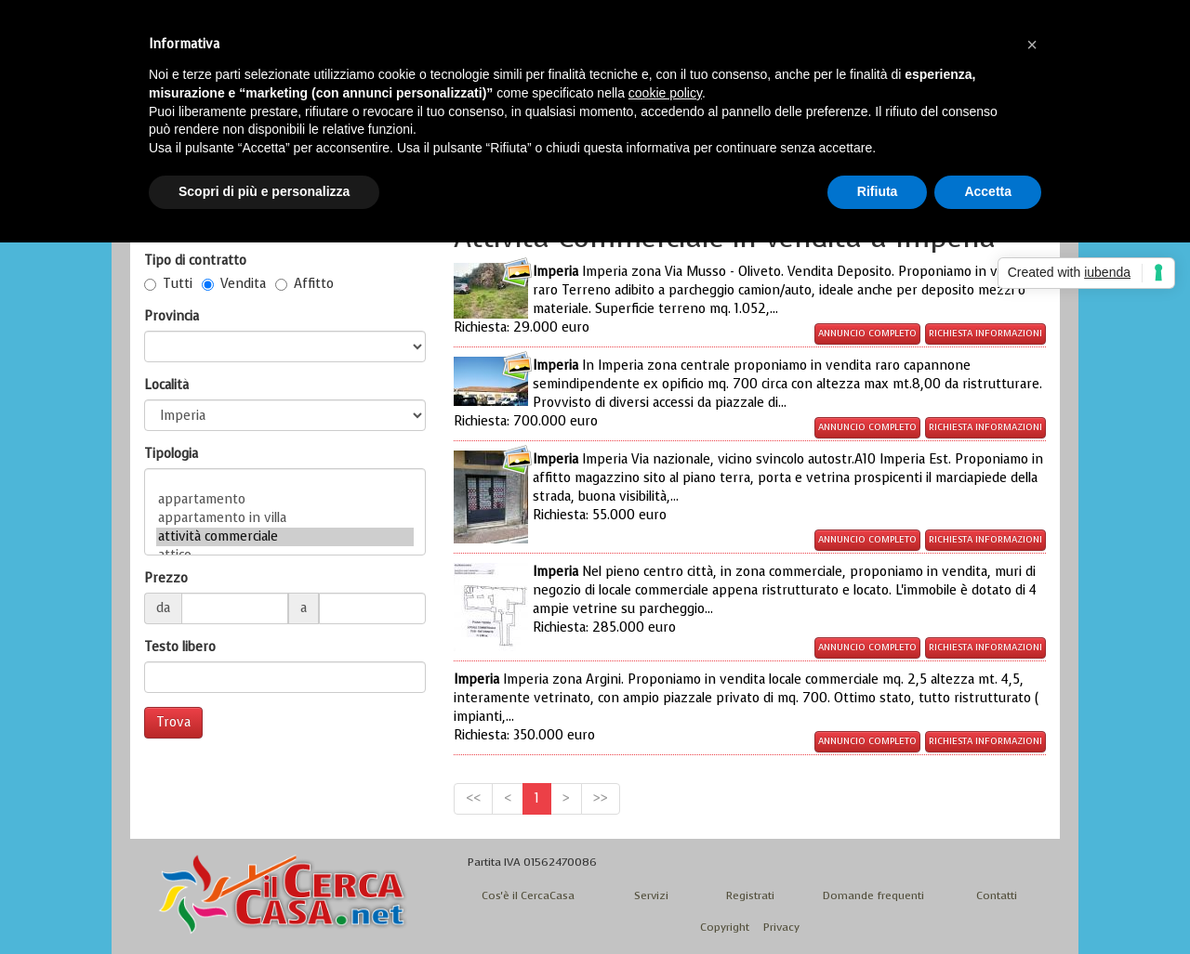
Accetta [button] (988, 191)
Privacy (781, 927)
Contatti (996, 895)
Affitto (304, 284)
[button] (1032, 44)
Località (166, 385)
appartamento (285, 499)
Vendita (234, 284)
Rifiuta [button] (877, 191)
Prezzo (166, 578)
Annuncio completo (867, 333)
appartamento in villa (285, 518)
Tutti (168, 284)
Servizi (651, 895)
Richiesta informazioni (985, 333)
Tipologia (171, 454)
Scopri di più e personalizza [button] (264, 191)
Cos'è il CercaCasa (528, 895)
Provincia (171, 316)
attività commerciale (285, 537)
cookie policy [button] (665, 92)
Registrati (750, 895)
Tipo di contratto (195, 260)
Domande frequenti (873, 895)
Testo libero (180, 647)
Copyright (724, 927)
